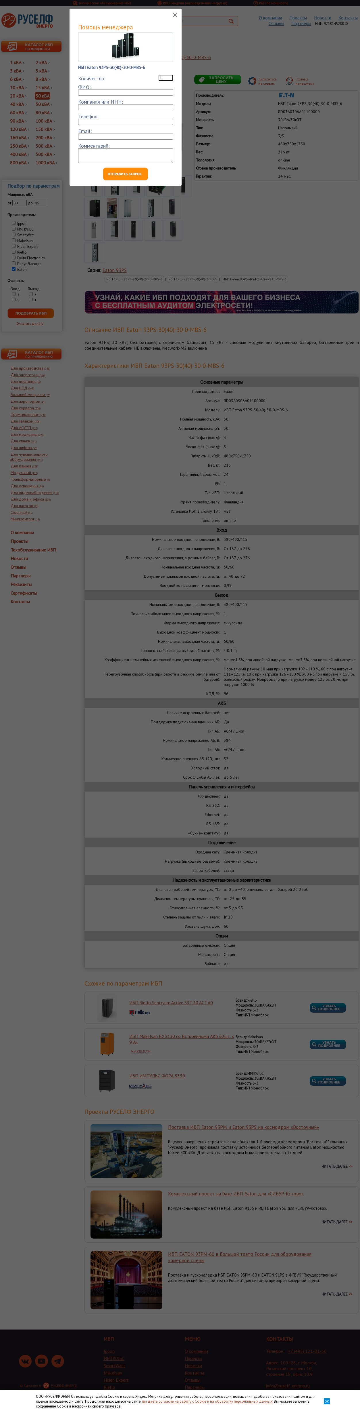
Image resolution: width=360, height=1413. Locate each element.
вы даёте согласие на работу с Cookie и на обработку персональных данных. (207, 1401)
